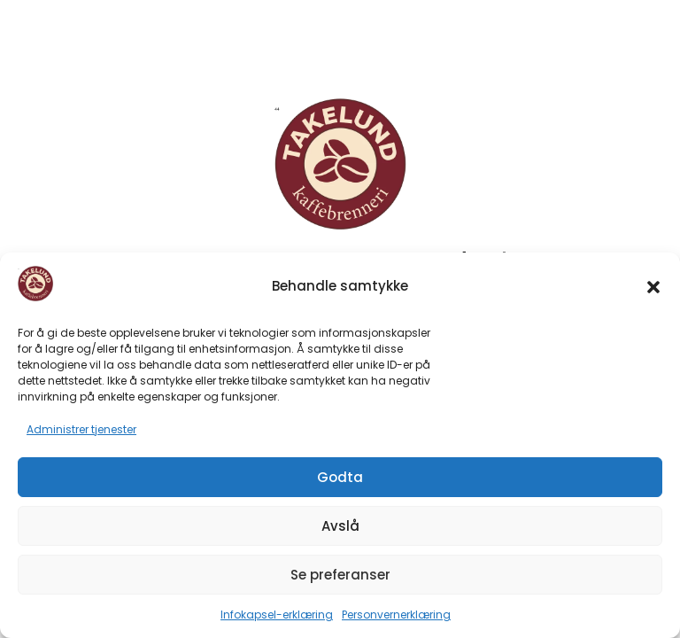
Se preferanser (340, 574)
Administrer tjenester (81, 429)
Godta (340, 477)
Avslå (340, 526)
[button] (653, 287)
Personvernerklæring (396, 614)
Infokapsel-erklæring (276, 614)
